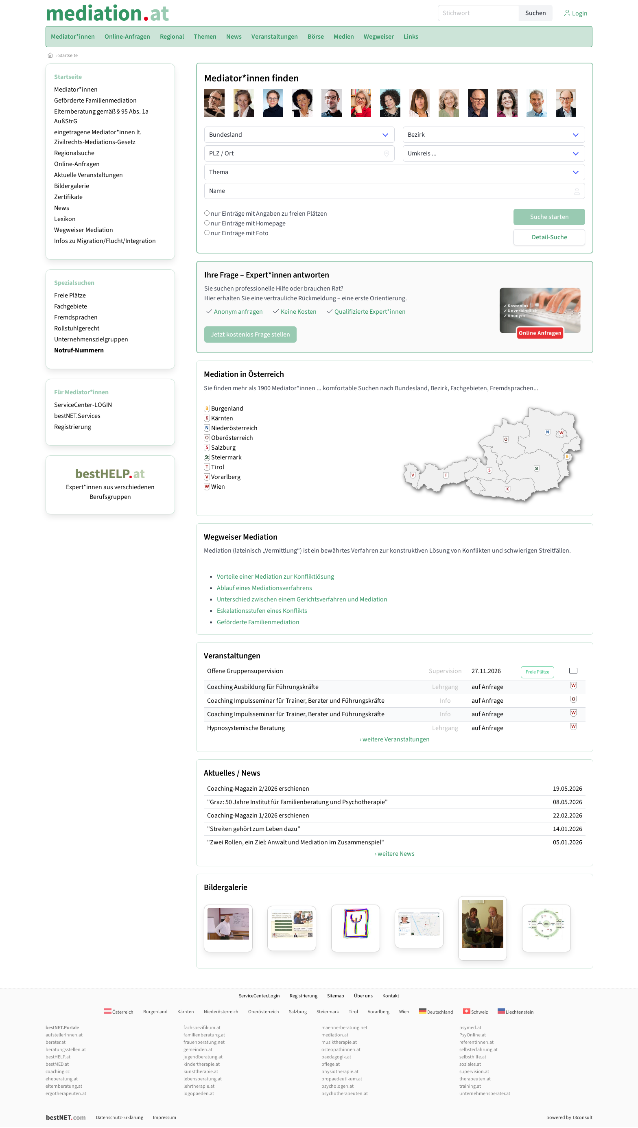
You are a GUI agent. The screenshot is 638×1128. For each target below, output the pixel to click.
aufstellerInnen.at (64, 1035)
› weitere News (395, 853)
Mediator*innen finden (251, 78)
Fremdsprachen (76, 317)
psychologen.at (337, 1086)
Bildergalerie (71, 185)
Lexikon (65, 218)
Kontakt (390, 995)
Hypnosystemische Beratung (246, 728)
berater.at (56, 1042)
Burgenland (155, 1011)
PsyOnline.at (472, 1035)
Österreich (118, 1012)
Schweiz (475, 1012)
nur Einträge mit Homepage (248, 223)
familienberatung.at (204, 1035)
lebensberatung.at (203, 1079)
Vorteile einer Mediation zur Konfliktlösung (275, 576)
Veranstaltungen (232, 656)
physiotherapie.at (339, 1071)
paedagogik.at (336, 1057)
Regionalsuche (74, 153)
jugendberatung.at (203, 1057)
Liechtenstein (516, 1012)
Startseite (68, 55)
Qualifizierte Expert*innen (370, 311)
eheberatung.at (62, 1079)
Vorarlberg (378, 1011)
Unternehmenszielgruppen (91, 339)
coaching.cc (58, 1071)
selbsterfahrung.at (478, 1049)
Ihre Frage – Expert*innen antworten (266, 275)
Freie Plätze (70, 295)
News (61, 207)
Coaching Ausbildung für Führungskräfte (263, 686)
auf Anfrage (487, 686)
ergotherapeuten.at (66, 1093)
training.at (470, 1086)
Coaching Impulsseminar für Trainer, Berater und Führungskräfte (296, 700)
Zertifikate (68, 196)
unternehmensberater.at (484, 1093)
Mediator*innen (76, 89)
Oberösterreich (263, 1011)
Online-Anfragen (77, 164)
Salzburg (298, 1011)
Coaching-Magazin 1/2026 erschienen (258, 815)
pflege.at (330, 1064)
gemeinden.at (198, 1049)
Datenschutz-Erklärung (119, 1117)
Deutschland (436, 1012)
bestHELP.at (58, 1057)
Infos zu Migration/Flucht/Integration (105, 240)
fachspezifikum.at (202, 1027)
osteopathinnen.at (341, 1049)
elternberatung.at (64, 1086)
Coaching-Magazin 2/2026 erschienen (258, 788)
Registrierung (72, 426)
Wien (404, 1011)
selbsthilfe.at (472, 1057)
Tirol (353, 1011)
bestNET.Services (77, 415)
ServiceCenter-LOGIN (83, 404)
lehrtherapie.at (199, 1086)
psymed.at (470, 1027)
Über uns (363, 995)
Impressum (164, 1117)
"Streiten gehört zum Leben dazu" (253, 828)
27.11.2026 (486, 671)
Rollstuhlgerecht (76, 328)
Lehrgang (445, 686)
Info (445, 700)
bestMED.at (57, 1064)
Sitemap (335, 995)
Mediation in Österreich (244, 374)
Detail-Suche (549, 237)
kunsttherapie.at (201, 1071)
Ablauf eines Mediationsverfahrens (264, 588)
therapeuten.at (475, 1079)
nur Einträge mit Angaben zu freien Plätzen (268, 213)
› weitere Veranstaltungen (395, 739)
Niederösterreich (221, 1011)
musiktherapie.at (339, 1042)
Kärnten (185, 1011)
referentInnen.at (476, 1042)
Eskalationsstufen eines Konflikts (262, 610)
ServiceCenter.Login (259, 995)
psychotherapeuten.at (344, 1093)
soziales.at (470, 1064)
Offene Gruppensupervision (245, 671)
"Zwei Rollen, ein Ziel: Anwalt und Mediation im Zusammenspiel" (295, 842)
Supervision (445, 671)
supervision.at (474, 1071)
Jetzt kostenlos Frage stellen (250, 334)
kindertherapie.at (202, 1064)
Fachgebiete (70, 306)
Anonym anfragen (238, 311)
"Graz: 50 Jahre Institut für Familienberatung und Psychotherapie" (297, 802)
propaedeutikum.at (341, 1079)
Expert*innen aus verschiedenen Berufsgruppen (110, 487)
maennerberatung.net (344, 1027)
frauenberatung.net (204, 1042)
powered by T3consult (569, 1117)
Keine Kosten (299, 311)
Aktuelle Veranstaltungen (88, 175)
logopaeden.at (199, 1093)
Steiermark (328, 1011)
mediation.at (334, 1035)
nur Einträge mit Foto (239, 233)
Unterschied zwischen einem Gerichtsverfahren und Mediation (302, 599)
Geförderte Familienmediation (95, 100)
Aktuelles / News (232, 773)
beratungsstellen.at (66, 1049)
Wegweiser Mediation (83, 229)
